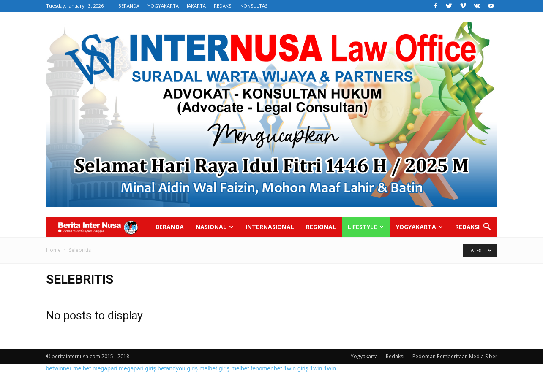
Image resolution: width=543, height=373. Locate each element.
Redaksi (467, 227)
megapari (105, 368)
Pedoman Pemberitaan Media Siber (454, 356)
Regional (321, 227)
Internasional (270, 227)
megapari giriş (137, 368)
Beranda (170, 227)
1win (316, 368)
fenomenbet (266, 368)
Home (53, 250)
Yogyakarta (419, 227)
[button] (487, 228)
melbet (82, 368)
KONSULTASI (254, 6)
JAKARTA (196, 6)
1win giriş (296, 368)
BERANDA (128, 6)
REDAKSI (223, 6)
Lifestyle (366, 227)
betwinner (59, 368)
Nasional (214, 227)
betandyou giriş (178, 368)
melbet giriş (214, 368)
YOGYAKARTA (163, 6)
